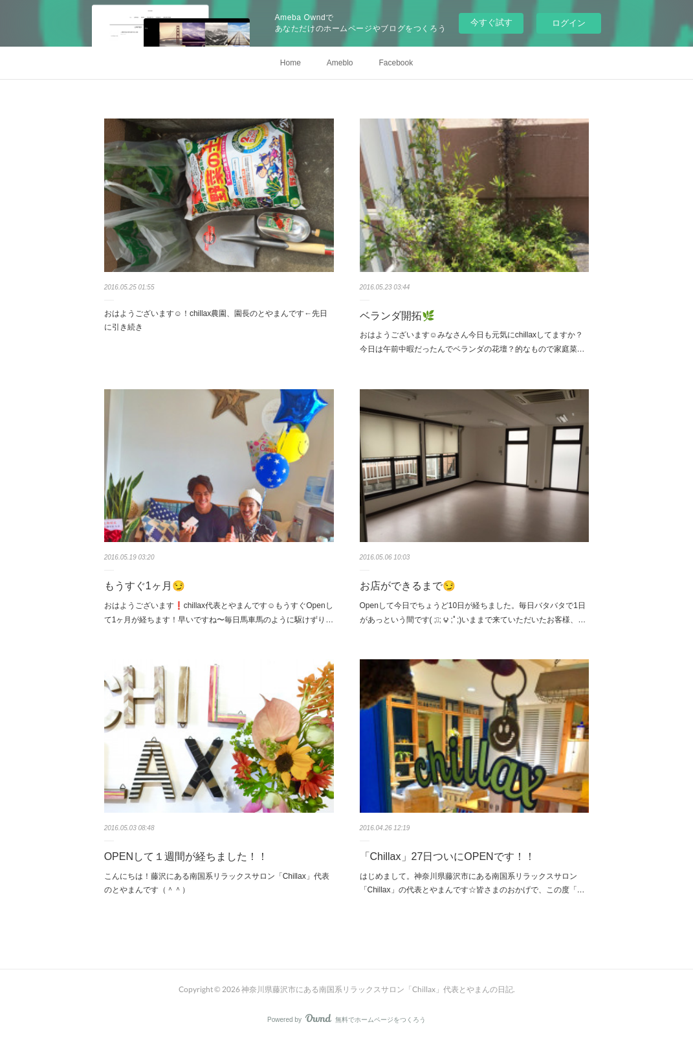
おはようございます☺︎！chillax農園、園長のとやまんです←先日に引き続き (216, 320)
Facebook (396, 62)
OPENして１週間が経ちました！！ (186, 856)
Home (290, 62)
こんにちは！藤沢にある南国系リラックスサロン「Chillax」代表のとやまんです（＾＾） (216, 883)
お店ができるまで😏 (408, 585)
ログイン (569, 23)
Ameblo (340, 62)
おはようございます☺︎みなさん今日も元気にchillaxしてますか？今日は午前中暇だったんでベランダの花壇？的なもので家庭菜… (472, 342)
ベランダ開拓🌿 (397, 315)
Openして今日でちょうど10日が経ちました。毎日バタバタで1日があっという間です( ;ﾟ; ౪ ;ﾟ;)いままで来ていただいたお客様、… (473, 612)
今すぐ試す (491, 22)
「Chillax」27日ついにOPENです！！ (447, 856)
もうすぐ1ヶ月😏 (144, 585)
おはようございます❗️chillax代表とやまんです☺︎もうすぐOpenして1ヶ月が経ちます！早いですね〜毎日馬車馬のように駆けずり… (219, 612)
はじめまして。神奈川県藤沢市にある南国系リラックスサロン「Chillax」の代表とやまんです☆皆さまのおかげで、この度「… (472, 883)
